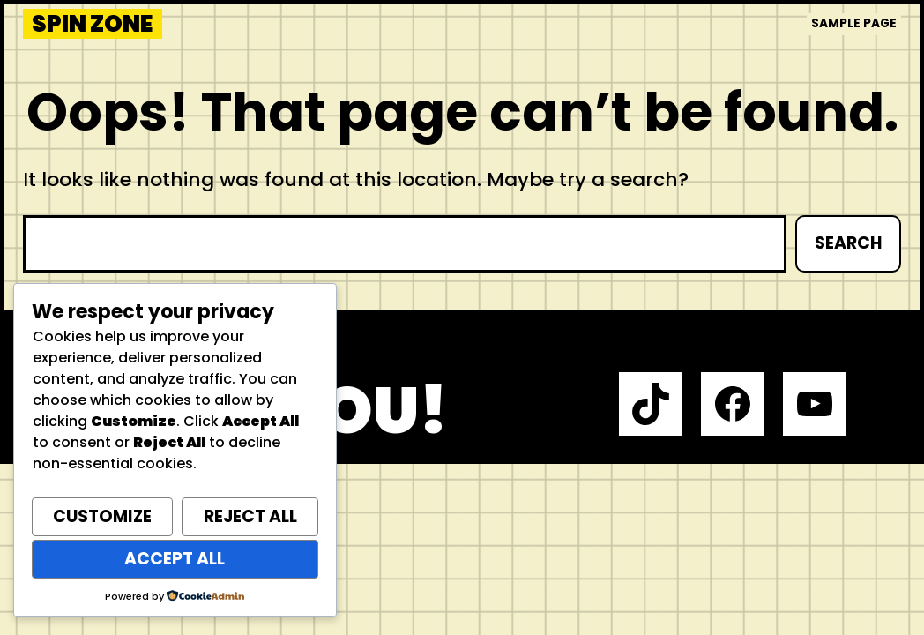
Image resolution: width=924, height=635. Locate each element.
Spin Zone (92, 24)
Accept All (174, 559)
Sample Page (854, 23)
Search (848, 243)
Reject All (250, 516)
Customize (102, 516)
